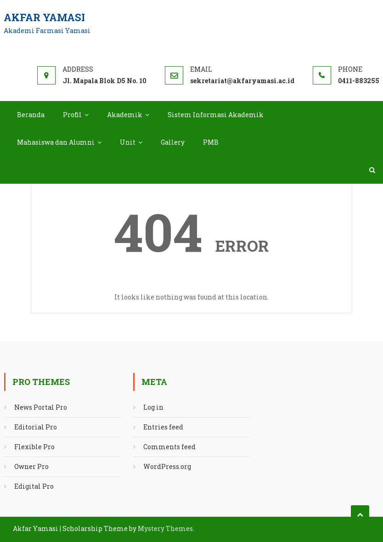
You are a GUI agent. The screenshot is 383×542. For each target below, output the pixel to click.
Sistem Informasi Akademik (216, 114)
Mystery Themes (165, 528)
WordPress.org (167, 466)
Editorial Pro (35, 427)
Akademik (124, 114)
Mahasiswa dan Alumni (56, 142)
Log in (153, 407)
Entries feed (163, 427)
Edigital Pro (34, 486)
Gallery (173, 142)
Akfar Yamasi (44, 17)
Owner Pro (31, 466)
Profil (72, 114)
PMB (211, 142)
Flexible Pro (34, 446)
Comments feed (169, 446)
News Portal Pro (40, 407)
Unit (127, 142)
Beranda (31, 114)
